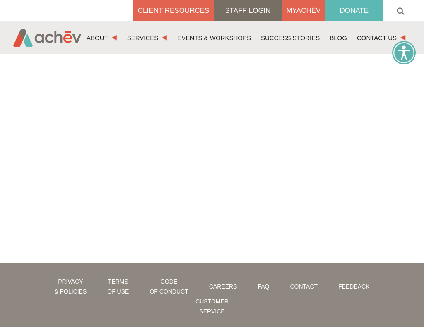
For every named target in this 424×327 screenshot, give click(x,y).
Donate (354, 10)
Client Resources (174, 10)
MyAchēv (304, 10)
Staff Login (247, 10)
